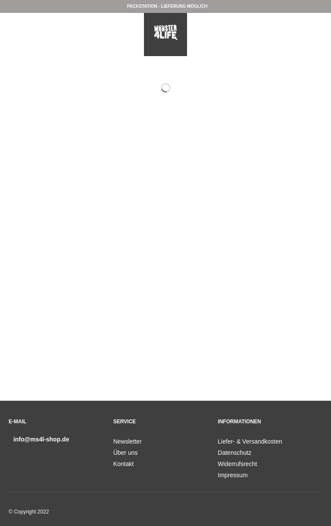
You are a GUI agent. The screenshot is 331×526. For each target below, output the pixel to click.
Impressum (232, 475)
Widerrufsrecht (237, 463)
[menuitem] (165, 441)
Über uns (125, 452)
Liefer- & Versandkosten (250, 441)
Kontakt (123, 463)
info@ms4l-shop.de (41, 439)
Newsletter (127, 441)
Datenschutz (234, 452)
